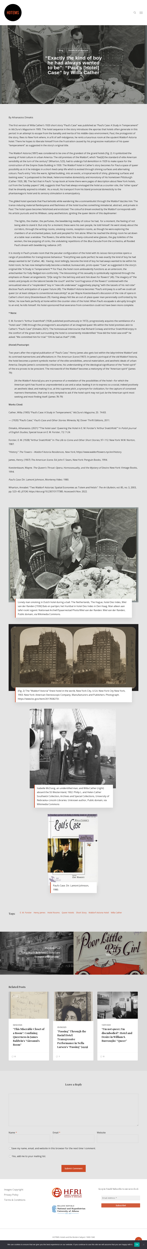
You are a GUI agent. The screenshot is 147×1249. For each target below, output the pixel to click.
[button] (141, 12)
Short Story (81, 912)
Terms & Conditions (14, 1199)
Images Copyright (13, 1189)
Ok (137, 1244)
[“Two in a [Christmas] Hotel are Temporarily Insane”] (37, 953)
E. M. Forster (26, 912)
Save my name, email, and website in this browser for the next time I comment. (53, 1148)
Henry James (39, 912)
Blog (61, 50)
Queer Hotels (68, 912)
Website (101, 1132)
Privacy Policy (11, 1194)
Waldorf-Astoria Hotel (99, 912)
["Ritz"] (110, 953)
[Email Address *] (120, 1198)
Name (13, 1132)
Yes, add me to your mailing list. (27, 1156)
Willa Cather (116, 912)
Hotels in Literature (78, 50)
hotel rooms (53, 912)
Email (56, 1132)
